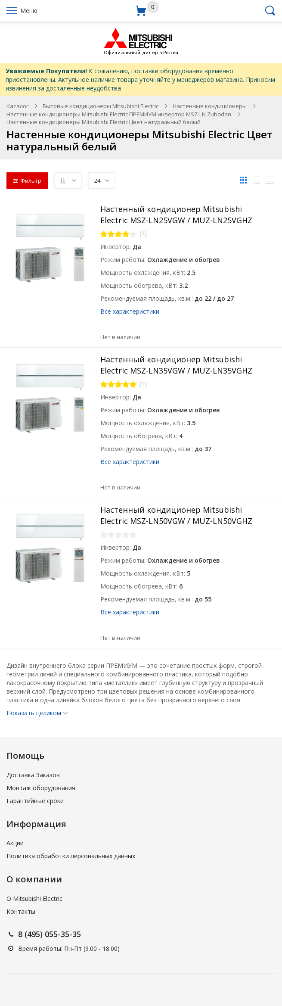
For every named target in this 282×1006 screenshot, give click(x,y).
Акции (15, 843)
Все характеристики (129, 311)
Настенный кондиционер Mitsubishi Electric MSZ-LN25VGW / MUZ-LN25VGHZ (176, 214)
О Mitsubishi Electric (34, 898)
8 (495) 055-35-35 (49, 934)
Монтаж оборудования (40, 788)
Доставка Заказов (33, 775)
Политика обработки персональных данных (70, 856)
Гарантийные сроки (35, 801)
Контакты (20, 911)
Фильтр (27, 180)
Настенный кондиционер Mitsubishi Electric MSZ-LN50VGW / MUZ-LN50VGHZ (176, 515)
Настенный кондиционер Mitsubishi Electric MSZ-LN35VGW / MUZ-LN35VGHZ (176, 365)
